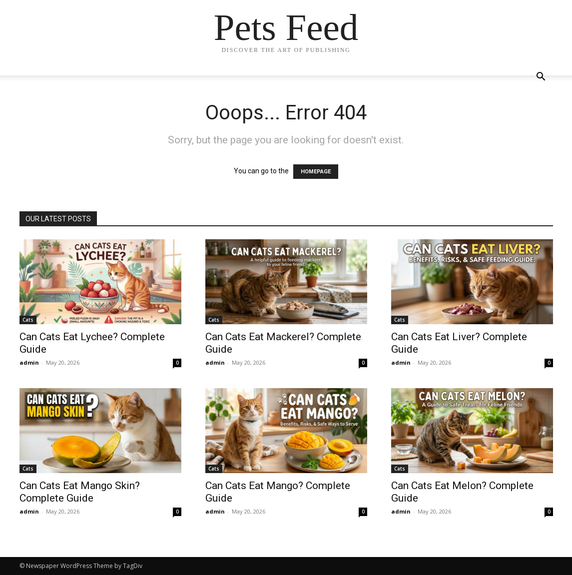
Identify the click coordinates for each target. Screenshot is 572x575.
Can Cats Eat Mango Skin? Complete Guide (79, 492)
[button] (541, 77)
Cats (27, 319)
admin (29, 362)
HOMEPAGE (316, 171)
